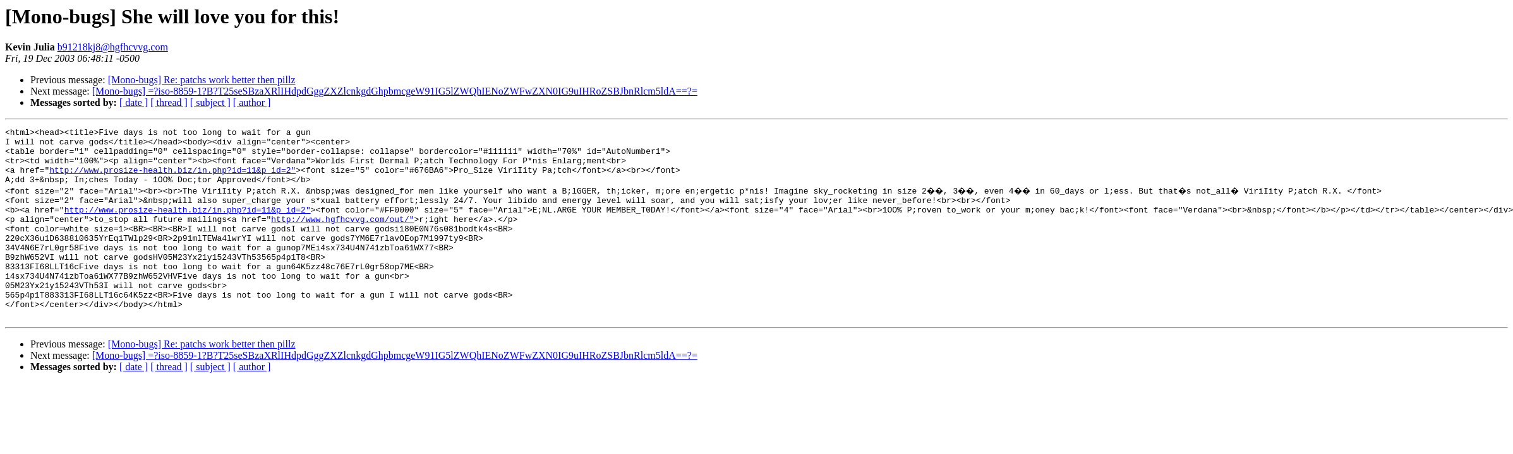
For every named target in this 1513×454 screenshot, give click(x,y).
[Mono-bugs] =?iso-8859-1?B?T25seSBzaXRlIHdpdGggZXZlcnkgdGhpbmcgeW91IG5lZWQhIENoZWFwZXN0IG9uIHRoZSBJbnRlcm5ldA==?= (394, 91)
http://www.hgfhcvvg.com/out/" (342, 236)
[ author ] (252, 102)
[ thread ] (169, 102)
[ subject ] (210, 102)
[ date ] (133, 102)
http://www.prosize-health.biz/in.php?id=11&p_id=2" (172, 179)
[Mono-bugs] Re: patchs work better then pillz (202, 79)
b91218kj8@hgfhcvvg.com (112, 47)
